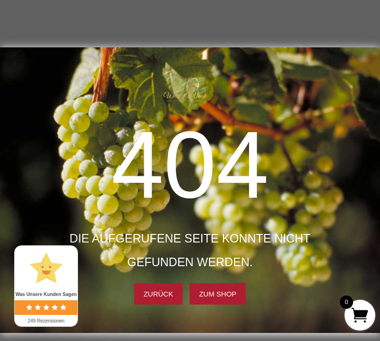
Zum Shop (217, 294)
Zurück (158, 294)
